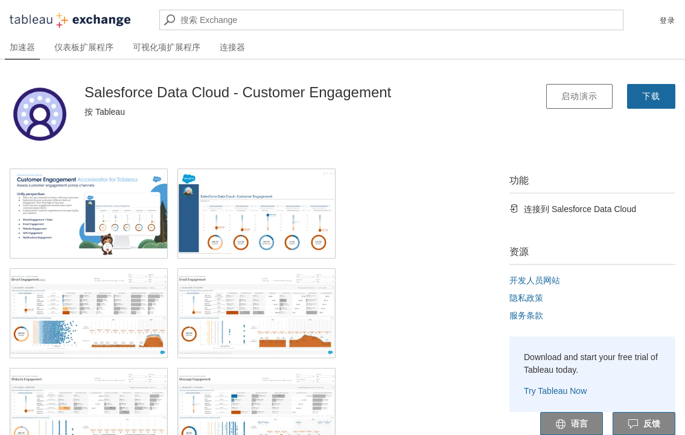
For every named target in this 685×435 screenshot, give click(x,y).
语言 (571, 424)
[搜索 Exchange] (391, 20)
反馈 (644, 424)
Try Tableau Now (555, 391)
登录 (667, 20)
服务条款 (526, 315)
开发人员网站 (534, 280)
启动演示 (579, 96)
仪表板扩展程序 (83, 47)
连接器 (232, 47)
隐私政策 (526, 298)
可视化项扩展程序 (166, 47)
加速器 (22, 47)
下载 (651, 96)
